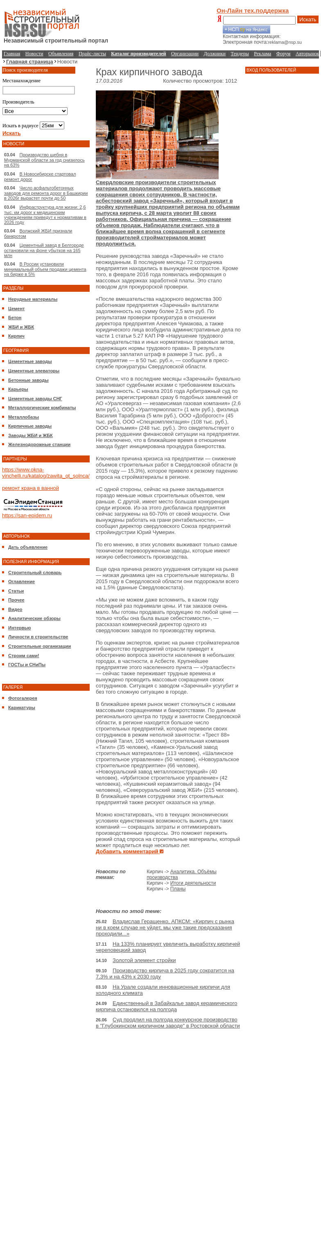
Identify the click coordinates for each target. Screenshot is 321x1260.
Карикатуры (21, 707)
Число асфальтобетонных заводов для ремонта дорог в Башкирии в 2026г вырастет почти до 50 (46, 193)
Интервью (19, 627)
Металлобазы (23, 417)
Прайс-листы (92, 53)
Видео (15, 609)
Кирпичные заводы (30, 426)
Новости (34, 53)
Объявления (60, 53)
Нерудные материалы (32, 299)
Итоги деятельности (193, 883)
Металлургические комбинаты (42, 407)
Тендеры (240, 53)
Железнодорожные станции (39, 444)
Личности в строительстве (38, 636)
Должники (215, 53)
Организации (185, 53)
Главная (12, 53)
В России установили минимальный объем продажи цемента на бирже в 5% (45, 269)
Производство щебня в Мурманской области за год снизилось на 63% (44, 159)
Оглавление (21, 581)
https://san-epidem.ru (27, 515)
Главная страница (29, 62)
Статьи (16, 590)
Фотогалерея (22, 698)
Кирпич (16, 336)
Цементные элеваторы (33, 370)
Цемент (16, 308)
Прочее (16, 599)
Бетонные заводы (28, 380)
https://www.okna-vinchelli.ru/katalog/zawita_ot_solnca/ (46, 473)
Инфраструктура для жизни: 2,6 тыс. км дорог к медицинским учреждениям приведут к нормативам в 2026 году (45, 215)
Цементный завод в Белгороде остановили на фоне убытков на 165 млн (44, 250)
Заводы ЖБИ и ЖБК (30, 435)
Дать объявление (27, 547)
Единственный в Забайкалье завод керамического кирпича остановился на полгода (166, 1006)
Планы (178, 889)
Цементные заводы (30, 361)
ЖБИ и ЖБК (21, 327)
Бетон (14, 317)
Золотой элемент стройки (144, 960)
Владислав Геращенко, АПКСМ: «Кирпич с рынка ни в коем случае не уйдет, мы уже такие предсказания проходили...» (165, 927)
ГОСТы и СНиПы (26, 664)
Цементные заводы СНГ (35, 398)
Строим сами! (23, 655)
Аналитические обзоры (34, 618)
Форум (283, 53)
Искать (307, 19)
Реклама (262, 53)
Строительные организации (39, 646)
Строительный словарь (35, 572)
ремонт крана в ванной (30, 488)
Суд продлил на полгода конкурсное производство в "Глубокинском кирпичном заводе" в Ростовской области (168, 1023)
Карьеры (18, 389)
